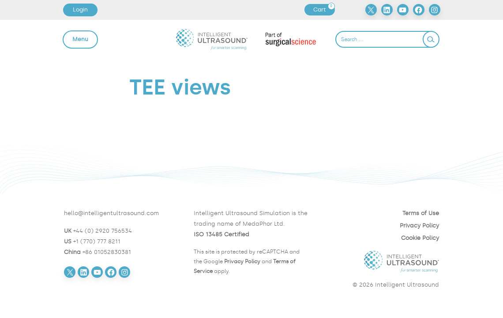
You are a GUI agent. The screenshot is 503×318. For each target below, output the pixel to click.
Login (80, 9)
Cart (324, 9)
